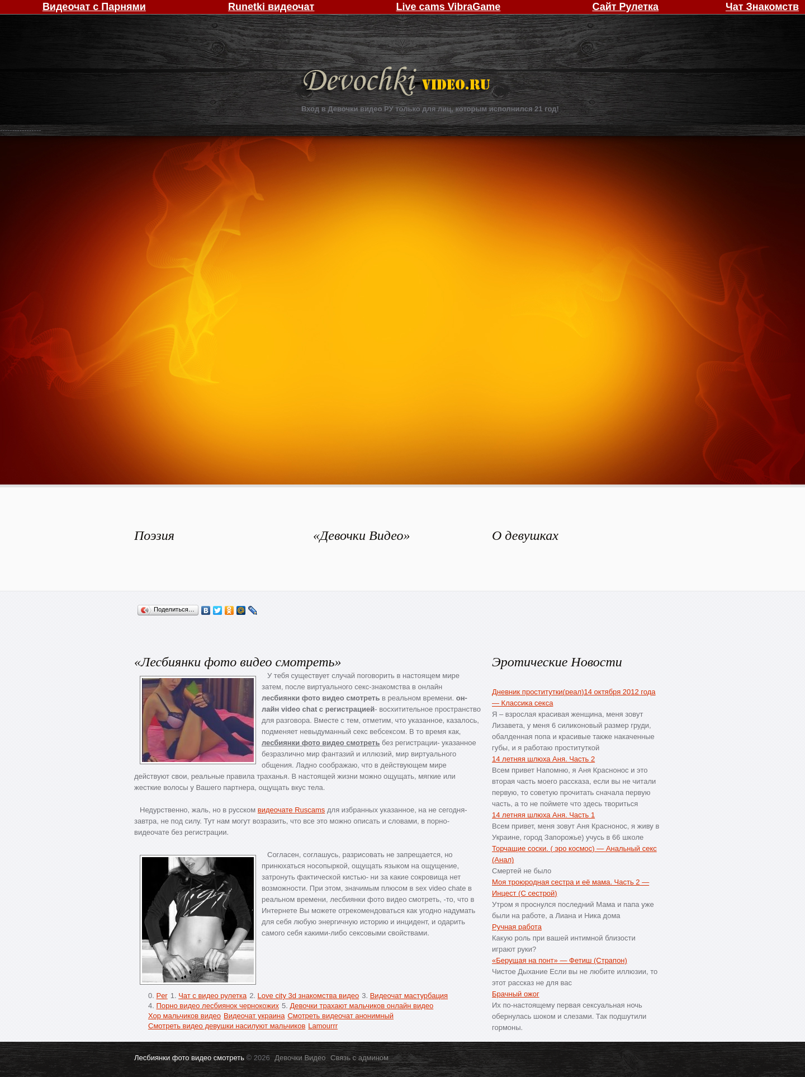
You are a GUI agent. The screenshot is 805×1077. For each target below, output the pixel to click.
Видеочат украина (254, 1016)
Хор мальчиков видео (184, 1016)
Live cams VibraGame (448, 6)
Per (161, 995)
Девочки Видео (398, 83)
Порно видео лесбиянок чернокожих (217, 1005)
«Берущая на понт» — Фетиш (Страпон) (559, 960)
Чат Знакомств (762, 6)
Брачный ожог (515, 994)
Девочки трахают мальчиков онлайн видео (361, 1005)
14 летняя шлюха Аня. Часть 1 (543, 815)
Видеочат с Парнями (94, 6)
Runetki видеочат (271, 6)
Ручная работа (517, 927)
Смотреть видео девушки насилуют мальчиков (226, 1026)
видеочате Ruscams (291, 810)
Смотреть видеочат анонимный (340, 1016)
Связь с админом (359, 1058)
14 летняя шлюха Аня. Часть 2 (543, 759)
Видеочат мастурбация (409, 995)
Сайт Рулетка (625, 6)
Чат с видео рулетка (212, 995)
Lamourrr (323, 1026)
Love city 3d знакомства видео (308, 995)
